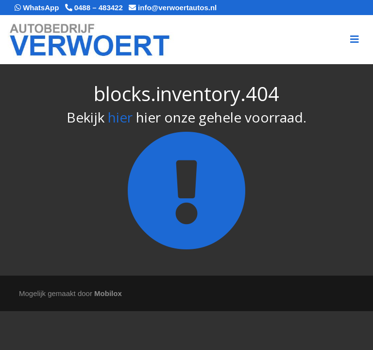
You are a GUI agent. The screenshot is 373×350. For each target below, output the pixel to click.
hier (120, 117)
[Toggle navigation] (354, 39)
